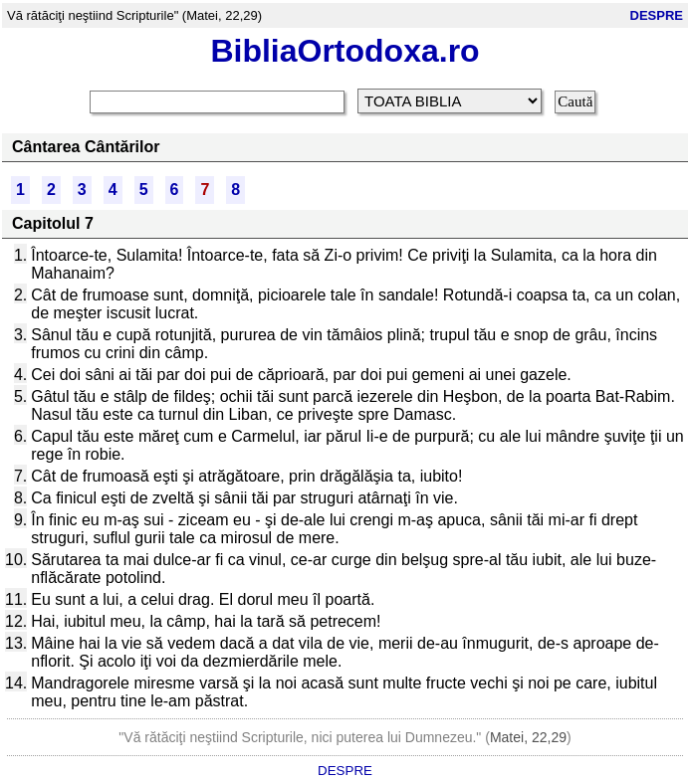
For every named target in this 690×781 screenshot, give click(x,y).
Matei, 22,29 (528, 737)
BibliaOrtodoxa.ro (344, 51)
